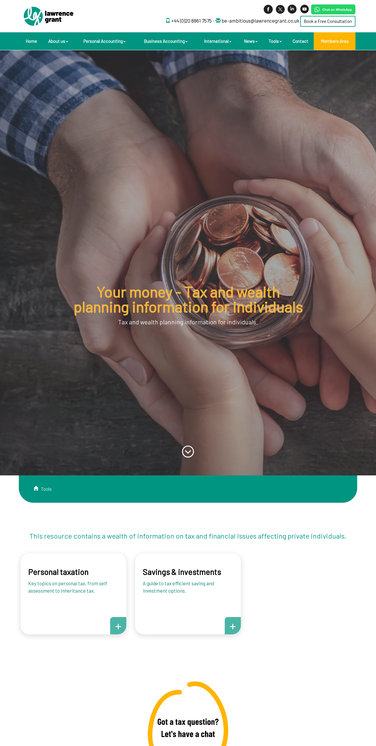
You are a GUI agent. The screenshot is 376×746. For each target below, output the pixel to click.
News (251, 41)
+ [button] (118, 625)
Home (31, 41)
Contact (300, 41)
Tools (275, 41)
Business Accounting (166, 41)
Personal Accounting (104, 41)
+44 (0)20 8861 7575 (192, 21)
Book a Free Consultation (328, 21)
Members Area (334, 41)
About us (58, 41)
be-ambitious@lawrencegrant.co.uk (260, 21)
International (217, 41)
